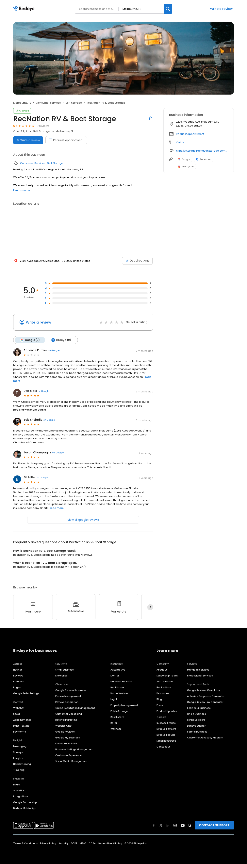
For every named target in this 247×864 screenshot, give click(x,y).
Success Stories (166, 722)
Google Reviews (65, 731)
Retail (113, 722)
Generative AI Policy (110, 843)
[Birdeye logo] (24, 9)
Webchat (19, 707)
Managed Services (198, 669)
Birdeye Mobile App (24, 808)
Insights (18, 758)
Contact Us (163, 746)
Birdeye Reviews (166, 728)
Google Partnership (25, 802)
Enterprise (61, 675)
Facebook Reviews (66, 743)
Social (16, 713)
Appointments (22, 719)
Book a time (163, 687)
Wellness (116, 728)
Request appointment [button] (190, 134)
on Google (53, 350)
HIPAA (83, 843)
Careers (161, 717)
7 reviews (43, 126)
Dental (114, 675)
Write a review (221, 9)
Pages (17, 687)
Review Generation (66, 702)
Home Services (119, 693)
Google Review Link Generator (205, 702)
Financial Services (121, 681)
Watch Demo (164, 681)
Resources (162, 693)
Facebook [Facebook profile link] (203, 159)
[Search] (168, 9)
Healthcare (117, 687)
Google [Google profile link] (184, 159)
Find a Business (196, 713)
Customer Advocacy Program (205, 737)
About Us (162, 669)
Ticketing (19, 769)
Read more (21, 190)
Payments (19, 731)
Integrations (20, 796)
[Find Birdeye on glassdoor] (190, 825)
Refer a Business (197, 731)
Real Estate (117, 717)
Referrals (18, 681)
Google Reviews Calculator (203, 690)
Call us (180, 142)
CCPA (92, 843)
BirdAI (16, 784)
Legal (113, 699)
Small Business (64, 669)
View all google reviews (83, 520)
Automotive (117, 669)
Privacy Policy (48, 843)
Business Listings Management (74, 749)
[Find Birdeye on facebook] (154, 825)
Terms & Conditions (25, 843)
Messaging (19, 746)
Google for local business (70, 690)
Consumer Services (48, 103)
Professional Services (200, 675)
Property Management (124, 705)
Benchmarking (22, 763)
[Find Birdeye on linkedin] (168, 825)
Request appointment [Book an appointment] (66, 140)
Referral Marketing (66, 719)
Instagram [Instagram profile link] (186, 166)
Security (63, 843)
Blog (159, 699)
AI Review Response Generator (205, 696)
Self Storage (73, 103)
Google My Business (67, 737)
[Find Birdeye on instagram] (175, 825)
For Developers (196, 719)
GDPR (74, 843)
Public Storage (119, 711)
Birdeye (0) (61, 340)
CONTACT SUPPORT (214, 825)
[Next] (150, 607)
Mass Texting (21, 725)
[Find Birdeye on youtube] (183, 825)
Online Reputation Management (75, 707)
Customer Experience (68, 755)
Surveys (18, 752)
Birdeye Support (196, 725)
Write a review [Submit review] (28, 140)
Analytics (19, 790)
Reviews (18, 675)
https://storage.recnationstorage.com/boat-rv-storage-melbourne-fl (202, 151)
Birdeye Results (165, 734)
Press (159, 705)
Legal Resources (166, 740)
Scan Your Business (199, 707)
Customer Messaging (68, 713)
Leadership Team (167, 675)
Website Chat (64, 725)
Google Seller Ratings (26, 693)
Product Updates (166, 711)
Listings (18, 669)
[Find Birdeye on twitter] (160, 825)
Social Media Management (71, 761)
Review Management (68, 696)
